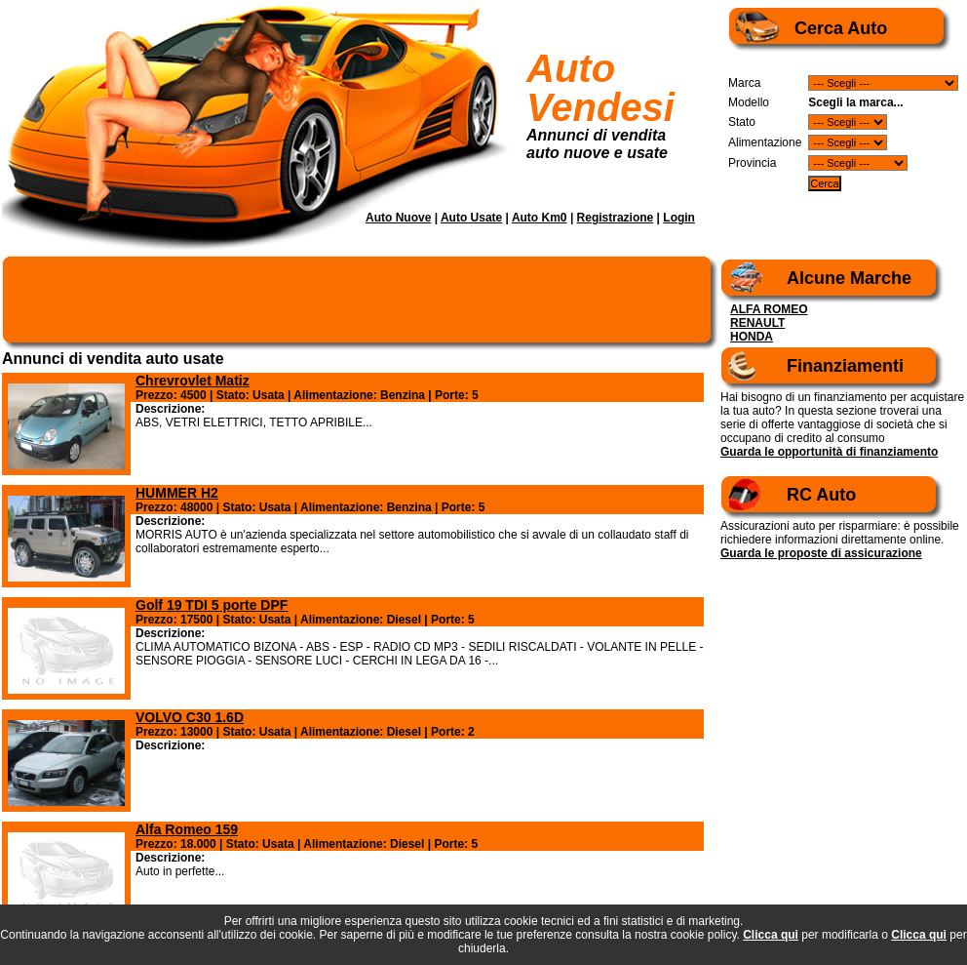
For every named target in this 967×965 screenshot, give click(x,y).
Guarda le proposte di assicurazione (821, 553)
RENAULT (757, 323)
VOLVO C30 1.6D (189, 717)
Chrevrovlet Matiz (192, 380)
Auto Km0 (539, 217)
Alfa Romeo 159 (186, 829)
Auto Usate (471, 217)
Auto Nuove (398, 217)
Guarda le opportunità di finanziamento (829, 452)
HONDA (751, 336)
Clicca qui (770, 935)
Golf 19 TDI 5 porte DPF (211, 605)
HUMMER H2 (176, 493)
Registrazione (615, 217)
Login (679, 217)
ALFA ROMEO (769, 309)
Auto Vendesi (600, 88)
